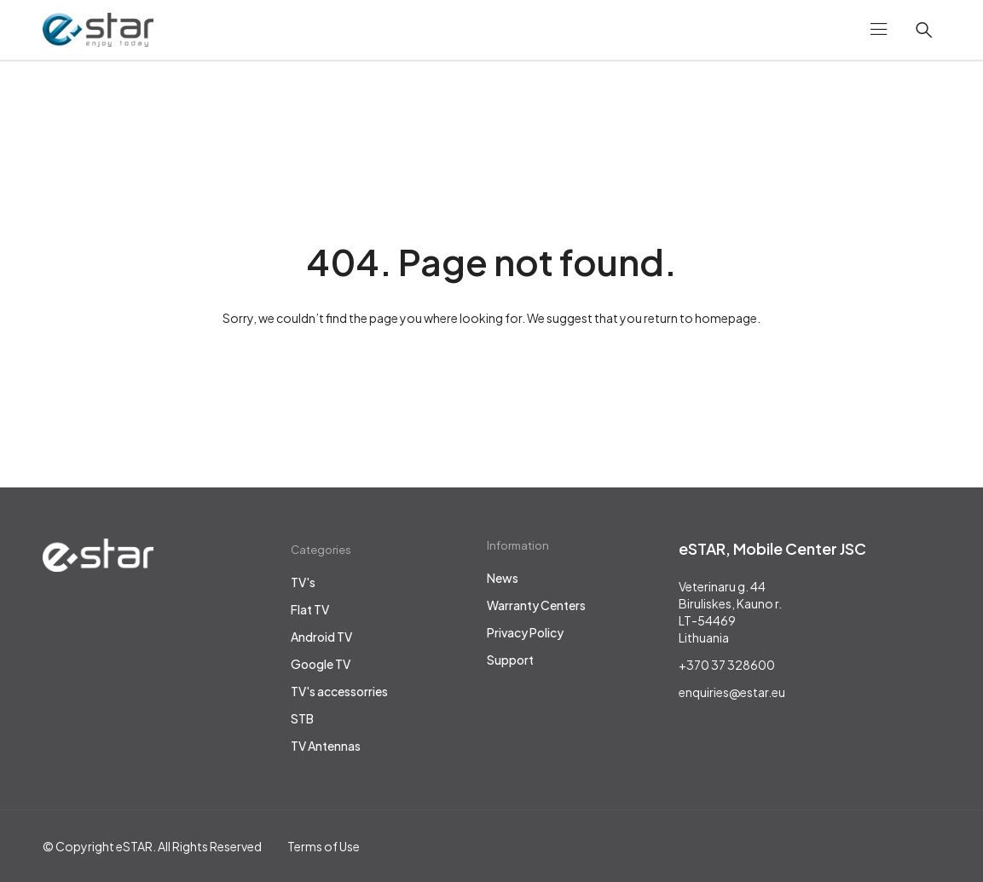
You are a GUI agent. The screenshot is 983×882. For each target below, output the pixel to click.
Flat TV (310, 609)
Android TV (321, 636)
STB (302, 718)
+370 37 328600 (727, 664)
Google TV (320, 664)
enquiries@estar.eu (732, 692)
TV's (303, 582)
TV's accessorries (339, 691)
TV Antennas (326, 745)
